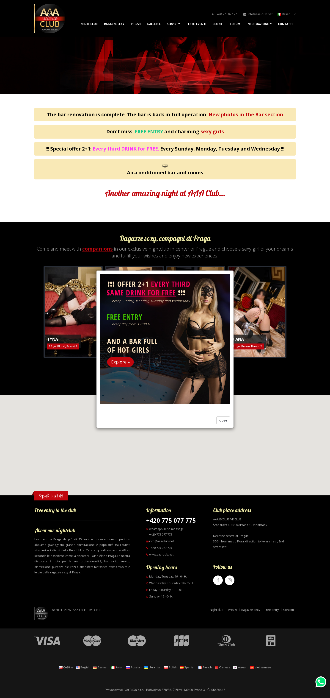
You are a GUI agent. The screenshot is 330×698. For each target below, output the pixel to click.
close (223, 420)
